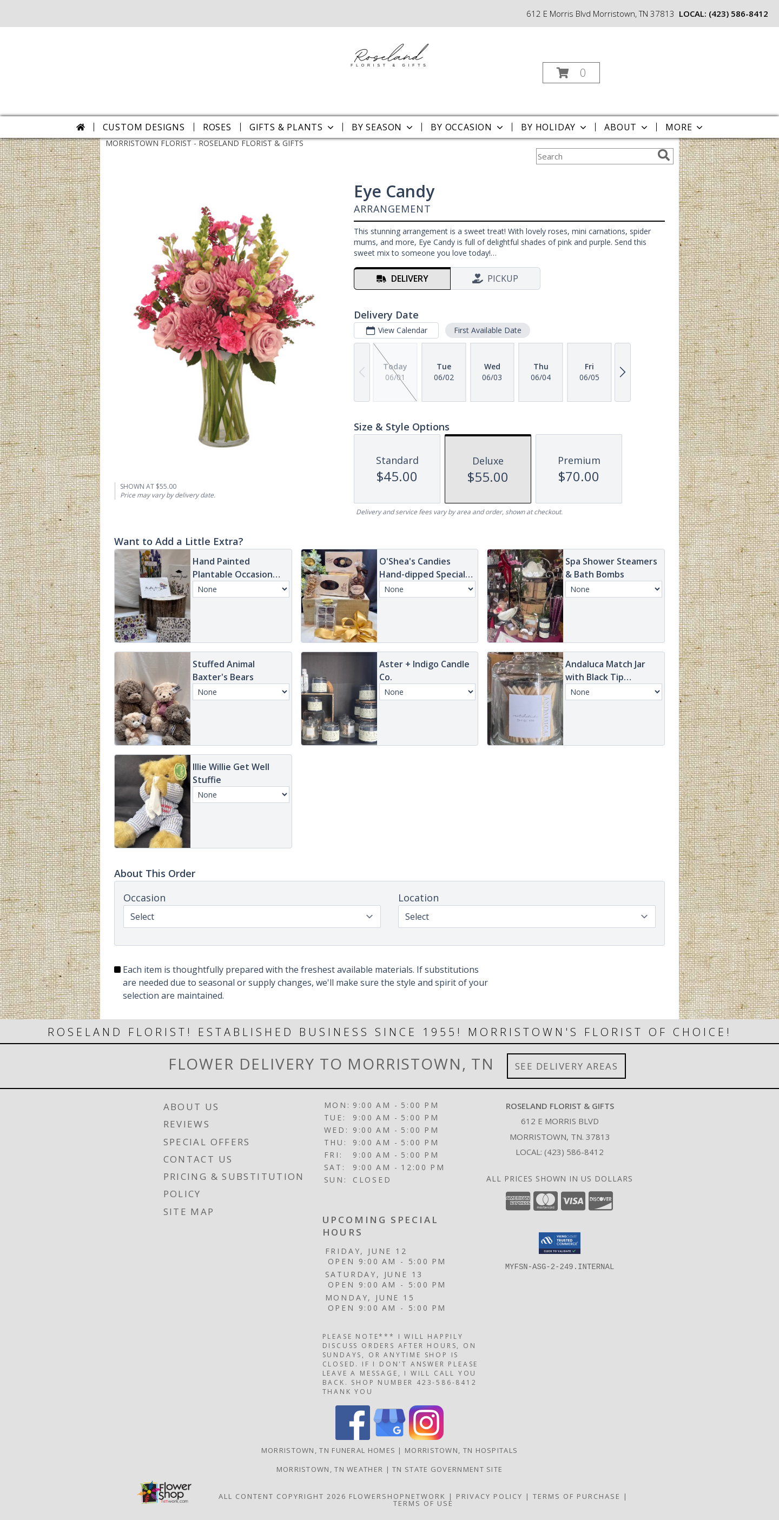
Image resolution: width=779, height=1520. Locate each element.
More (685, 127)
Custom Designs (144, 127)
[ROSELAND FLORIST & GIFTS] (389, 53)
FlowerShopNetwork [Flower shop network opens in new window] (397, 1496)
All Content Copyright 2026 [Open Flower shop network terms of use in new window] (282, 1496)
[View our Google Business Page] (389, 1437)
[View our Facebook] (352, 1437)
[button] (571, 72)
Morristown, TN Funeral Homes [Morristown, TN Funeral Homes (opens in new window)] (328, 1450)
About (627, 127)
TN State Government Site (447, 1469)
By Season (383, 127)
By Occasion (468, 127)
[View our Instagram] (426, 1437)
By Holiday (555, 127)
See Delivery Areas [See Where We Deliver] (566, 1066)
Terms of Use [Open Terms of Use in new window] (423, 1503)
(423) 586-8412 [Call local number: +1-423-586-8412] (738, 13)
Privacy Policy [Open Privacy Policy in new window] (489, 1496)
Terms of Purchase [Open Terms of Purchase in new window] (576, 1496)
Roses (217, 127)
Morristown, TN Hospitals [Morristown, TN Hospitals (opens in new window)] (461, 1450)
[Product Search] (594, 156)
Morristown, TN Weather (330, 1469)
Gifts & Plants (292, 127)
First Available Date (487, 330)
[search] (664, 155)
